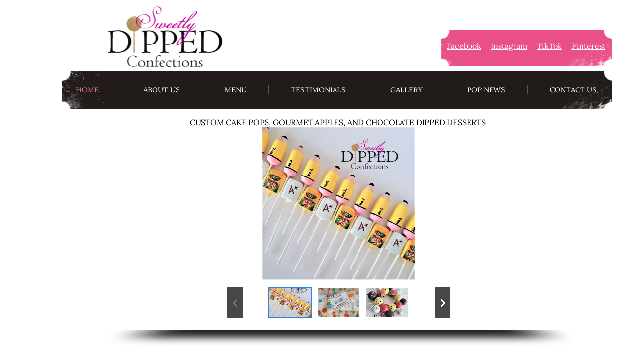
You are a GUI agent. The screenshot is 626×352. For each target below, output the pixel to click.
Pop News (486, 89)
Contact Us (573, 89)
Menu (235, 89)
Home (87, 89)
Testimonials (318, 89)
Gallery (406, 89)
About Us (161, 89)
